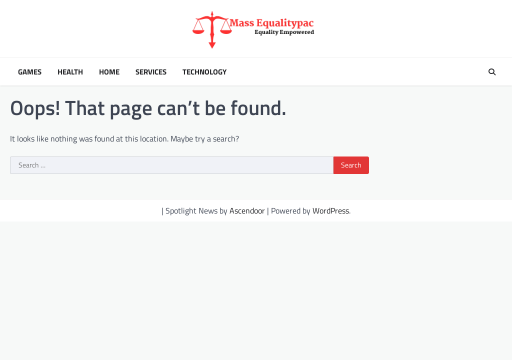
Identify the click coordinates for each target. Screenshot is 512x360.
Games (30, 72)
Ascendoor (247, 210)
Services (151, 72)
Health (70, 72)
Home (109, 72)
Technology (204, 72)
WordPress (330, 210)
